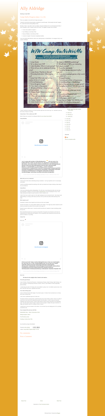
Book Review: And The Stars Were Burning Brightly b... (73, 85)
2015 (67, 124)
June (68, 76)
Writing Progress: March (25, 314)
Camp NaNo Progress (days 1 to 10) (31, 329)
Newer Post (23, 400)
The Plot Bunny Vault (24, 316)
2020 (67, 63)
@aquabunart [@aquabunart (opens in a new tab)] (43, 191)
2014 (67, 126)
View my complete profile (70, 139)
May (68, 78)
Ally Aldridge (32, 8)
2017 (67, 120)
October (69, 68)
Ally (67, 137)
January (69, 116)
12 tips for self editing (71, 105)
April (68, 80)
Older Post (59, 400)
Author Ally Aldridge (35, 174)
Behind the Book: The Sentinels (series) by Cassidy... (73, 97)
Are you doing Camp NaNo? (46, 116)
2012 (67, 129)
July (68, 74)
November (69, 67)
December (69, 65)
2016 (67, 122)
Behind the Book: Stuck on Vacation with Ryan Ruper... (73, 82)
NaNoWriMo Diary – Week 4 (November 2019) (30, 312)
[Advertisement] (41, 385)
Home (41, 400)
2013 (67, 128)
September (69, 70)
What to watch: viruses (72, 107)
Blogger (58, 413)
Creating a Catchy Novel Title (26, 319)
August (69, 72)
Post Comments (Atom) (44, 404)
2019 (67, 118)
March (68, 112)
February (69, 114)
